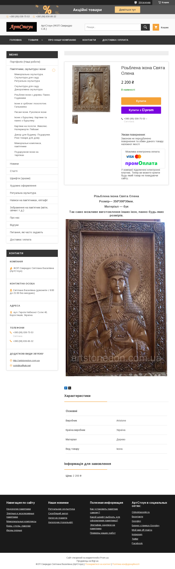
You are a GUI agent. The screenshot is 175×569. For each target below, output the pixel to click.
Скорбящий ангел (58, 513)
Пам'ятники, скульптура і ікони (28, 69)
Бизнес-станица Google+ (145, 525)
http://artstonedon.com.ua (26, 360)
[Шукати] (145, 27)
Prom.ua (104, 558)
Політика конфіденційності (125, 564)
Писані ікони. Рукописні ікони (30, 112)
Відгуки (14, 225)
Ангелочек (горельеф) (60, 522)
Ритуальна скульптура (23, 193)
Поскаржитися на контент (98, 564)
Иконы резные (14, 530)
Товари (33, 40)
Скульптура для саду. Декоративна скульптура (28, 88)
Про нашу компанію (62, 40)
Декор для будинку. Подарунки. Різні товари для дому (32, 136)
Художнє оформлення (23, 185)
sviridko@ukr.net (22, 365)
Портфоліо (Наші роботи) (25, 61)
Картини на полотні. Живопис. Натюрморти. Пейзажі (31, 128)
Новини (14, 163)
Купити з (141, 110)
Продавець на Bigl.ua (87, 561)
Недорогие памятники (18, 509)
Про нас (14, 217)
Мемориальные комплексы (21, 521)
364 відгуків (145, 2)
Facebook (137, 543)
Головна (16, 40)
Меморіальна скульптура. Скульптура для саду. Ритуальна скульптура (28, 77)
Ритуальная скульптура (61, 509)
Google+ (136, 521)
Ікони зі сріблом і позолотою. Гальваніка (30, 105)
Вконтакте (137, 516)
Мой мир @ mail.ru (142, 530)
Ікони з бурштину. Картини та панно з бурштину (30, 119)
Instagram (137, 534)
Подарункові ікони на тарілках (26, 153)
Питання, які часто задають (26, 232)
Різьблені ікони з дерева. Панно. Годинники (32, 96)
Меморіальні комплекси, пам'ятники (27, 145)
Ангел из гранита (57, 517)
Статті (14, 171)
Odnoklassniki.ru (141, 512)
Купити (141, 101)
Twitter (135, 538)
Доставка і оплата (115, 40)
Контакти (89, 40)
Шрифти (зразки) (20, 178)
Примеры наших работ (103, 533)
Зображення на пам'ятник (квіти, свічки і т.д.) (29, 209)
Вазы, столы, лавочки (18, 526)
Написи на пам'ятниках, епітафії (29, 200)
